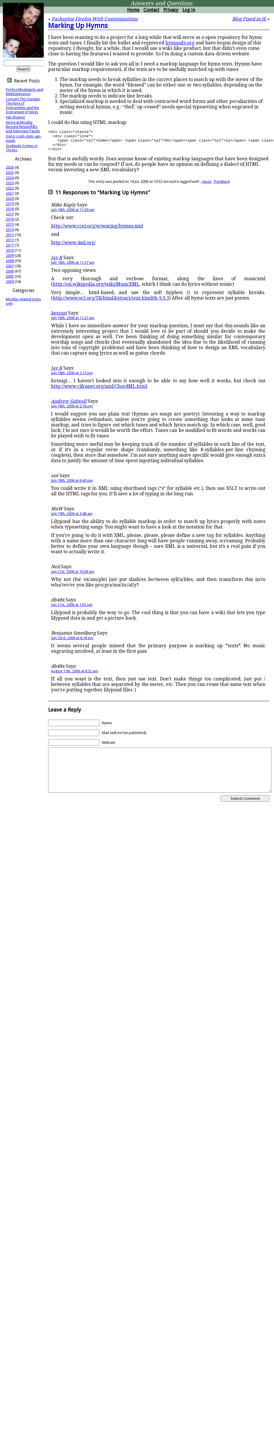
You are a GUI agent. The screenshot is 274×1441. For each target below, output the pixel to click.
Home (133, 10)
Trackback (221, 186)
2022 (10, 188)
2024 (10, 178)
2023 (10, 183)
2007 (10, 266)
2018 (10, 209)
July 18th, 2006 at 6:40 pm (72, 485)
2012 (10, 240)
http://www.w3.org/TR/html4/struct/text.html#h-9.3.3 (111, 302)
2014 (10, 229)
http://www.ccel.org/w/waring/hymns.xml (97, 230)
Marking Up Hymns (78, 26)
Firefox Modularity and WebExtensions (24, 91)
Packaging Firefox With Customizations (95, 19)
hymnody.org (179, 43)
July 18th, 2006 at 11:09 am (73, 214)
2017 (10, 214)
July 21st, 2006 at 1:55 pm (71, 609)
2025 (10, 172)
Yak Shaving (15, 117)
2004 (10, 281)
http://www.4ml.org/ (73, 247)
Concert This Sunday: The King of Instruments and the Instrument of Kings (23, 105)
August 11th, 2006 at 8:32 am (74, 675)
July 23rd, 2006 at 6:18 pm (72, 642)
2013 (10, 235)
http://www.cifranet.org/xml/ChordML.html (99, 390)
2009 (10, 255)
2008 (10, 261)
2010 (10, 250)
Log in (188, 10)
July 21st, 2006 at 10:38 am (72, 576)
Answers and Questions (161, 3)
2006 (10, 271)
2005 (10, 276)
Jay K (56, 262)
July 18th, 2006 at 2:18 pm (72, 410)
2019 (10, 204)
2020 (10, 198)
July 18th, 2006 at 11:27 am (73, 267)
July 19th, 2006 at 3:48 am (71, 518)
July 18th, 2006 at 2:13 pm (72, 377)
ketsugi (59, 317)
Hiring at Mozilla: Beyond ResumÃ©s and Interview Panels (23, 126)
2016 (10, 219)
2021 (10, 193)
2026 (10, 167)
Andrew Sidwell (68, 405)
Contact (151, 10)
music (206, 186)
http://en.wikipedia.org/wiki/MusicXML (96, 288)
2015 (10, 224)
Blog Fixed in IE (249, 19)
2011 (10, 245)
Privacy (170, 10)
